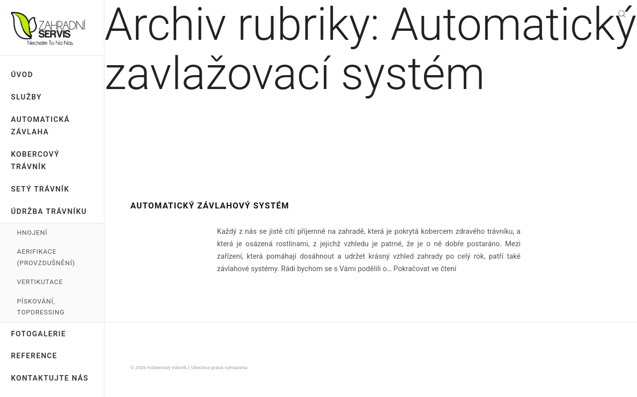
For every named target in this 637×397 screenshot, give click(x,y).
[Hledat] (622, 14)
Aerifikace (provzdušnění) (46, 257)
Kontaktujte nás (50, 378)
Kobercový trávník (35, 160)
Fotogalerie (38, 333)
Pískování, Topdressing (41, 307)
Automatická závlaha (40, 125)
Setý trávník (40, 189)
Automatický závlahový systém (209, 205)
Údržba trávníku (49, 211)
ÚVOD (22, 74)
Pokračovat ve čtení (425, 269)
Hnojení (32, 232)
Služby (26, 97)
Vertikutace (40, 282)
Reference (34, 355)
